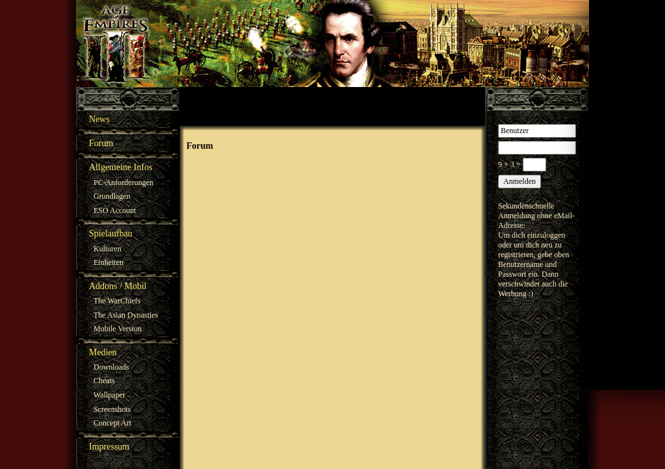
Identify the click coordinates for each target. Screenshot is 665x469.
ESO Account (115, 210)
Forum (101, 143)
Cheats (104, 380)
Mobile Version (118, 328)
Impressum (109, 446)
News (99, 119)
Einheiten (108, 262)
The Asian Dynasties (126, 315)
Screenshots (112, 409)
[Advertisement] (332, 106)
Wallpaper (109, 394)
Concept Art (112, 422)
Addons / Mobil (118, 286)
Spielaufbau (110, 233)
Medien (103, 352)
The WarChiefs (117, 300)
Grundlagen (112, 196)
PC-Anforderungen (123, 182)
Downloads (111, 367)
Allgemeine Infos (121, 167)
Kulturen (107, 248)
